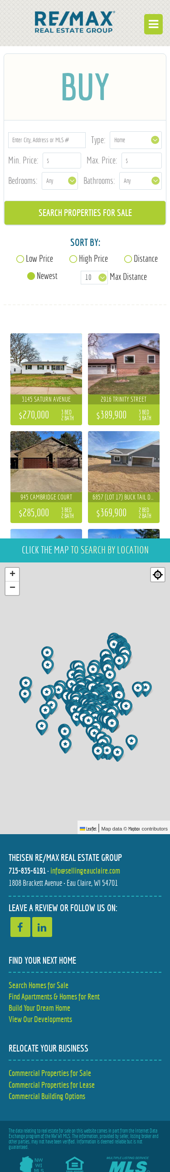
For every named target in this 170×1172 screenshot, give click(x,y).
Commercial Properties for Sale (50, 1073)
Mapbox (134, 828)
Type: (98, 139)
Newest (47, 275)
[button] (99, 752)
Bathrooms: (99, 180)
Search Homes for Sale (38, 985)
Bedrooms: (23, 180)
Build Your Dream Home (39, 1008)
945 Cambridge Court (46, 497)
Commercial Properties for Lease (52, 1085)
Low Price (39, 258)
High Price (93, 258)
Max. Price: (102, 160)
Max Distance (128, 276)
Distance (146, 258)
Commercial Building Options (47, 1096)
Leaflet (88, 828)
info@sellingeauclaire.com (85, 870)
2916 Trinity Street (123, 399)
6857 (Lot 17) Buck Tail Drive (126, 497)
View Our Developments (40, 1019)
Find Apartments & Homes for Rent (54, 996)
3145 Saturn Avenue (46, 399)
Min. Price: (23, 160)
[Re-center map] (158, 574)
